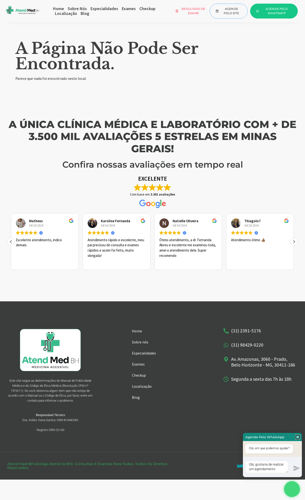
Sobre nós (77, 8)
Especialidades (104, 8)
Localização (66, 13)
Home (58, 8)
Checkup (147, 8)
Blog (85, 13)
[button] (294, 241)
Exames (129, 8)
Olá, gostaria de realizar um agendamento (266, 467)
